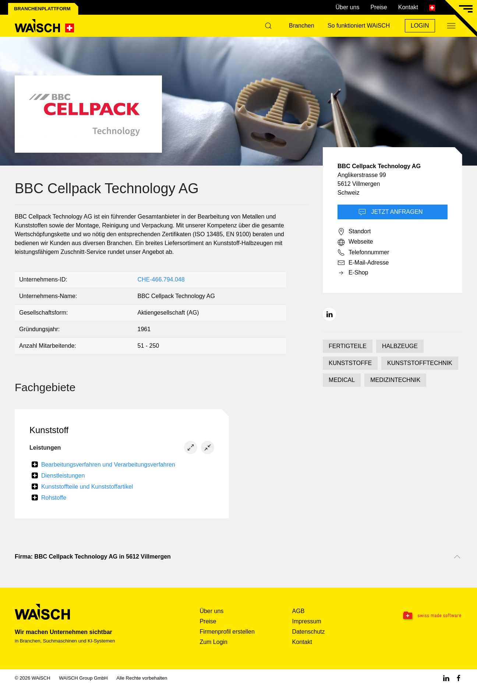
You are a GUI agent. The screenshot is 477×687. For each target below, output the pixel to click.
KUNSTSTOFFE (350, 363)
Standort (354, 232)
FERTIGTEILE (348, 346)
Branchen (301, 25)
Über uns (347, 7)
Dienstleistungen (63, 475)
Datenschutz (308, 631)
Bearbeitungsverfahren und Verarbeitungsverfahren (108, 464)
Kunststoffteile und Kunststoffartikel (87, 487)
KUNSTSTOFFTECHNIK (419, 363)
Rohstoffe (53, 498)
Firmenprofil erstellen (226, 631)
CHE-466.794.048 (160, 279)
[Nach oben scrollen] (457, 556)
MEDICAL (342, 380)
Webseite (355, 242)
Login (420, 25)
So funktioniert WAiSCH (359, 25)
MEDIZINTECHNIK (395, 380)
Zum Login (213, 642)
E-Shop (353, 273)
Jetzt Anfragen (390, 212)
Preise (378, 7)
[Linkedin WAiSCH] (446, 678)
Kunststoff (48, 430)
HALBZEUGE (400, 346)
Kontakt (408, 7)
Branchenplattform (42, 8)
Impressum (306, 621)
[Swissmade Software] (423, 616)
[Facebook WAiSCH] (458, 678)
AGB (298, 611)
